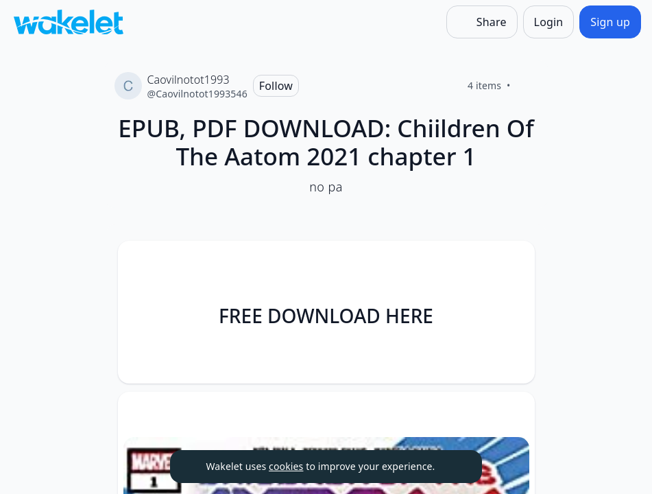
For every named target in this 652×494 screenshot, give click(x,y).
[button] (513, 264)
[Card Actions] (513, 263)
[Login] (549, 21)
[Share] (482, 21)
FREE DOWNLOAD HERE (326, 316)
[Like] (527, 86)
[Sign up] (610, 21)
